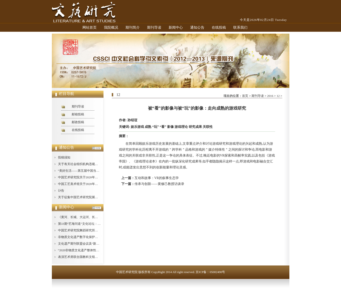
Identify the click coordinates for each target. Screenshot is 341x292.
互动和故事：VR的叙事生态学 (157, 178)
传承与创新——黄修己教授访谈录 (159, 184)
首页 (245, 96)
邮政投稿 (78, 122)
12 (278, 96)
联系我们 (240, 27)
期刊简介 (133, 27)
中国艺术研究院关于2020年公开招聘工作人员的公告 (93, 177)
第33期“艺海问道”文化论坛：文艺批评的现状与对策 (93, 223)
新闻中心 (176, 27)
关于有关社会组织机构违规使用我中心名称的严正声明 (95, 164)
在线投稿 (219, 27)
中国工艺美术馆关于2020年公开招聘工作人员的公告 (93, 184)
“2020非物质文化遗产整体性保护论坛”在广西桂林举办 (95, 250)
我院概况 (111, 27)
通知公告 (197, 27)
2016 (270, 96)
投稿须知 (64, 157)
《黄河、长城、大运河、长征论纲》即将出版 (89, 217)
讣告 (61, 190)
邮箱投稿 (78, 114)
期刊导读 (154, 27)
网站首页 (89, 27)
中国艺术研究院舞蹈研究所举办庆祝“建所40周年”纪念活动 (98, 230)
